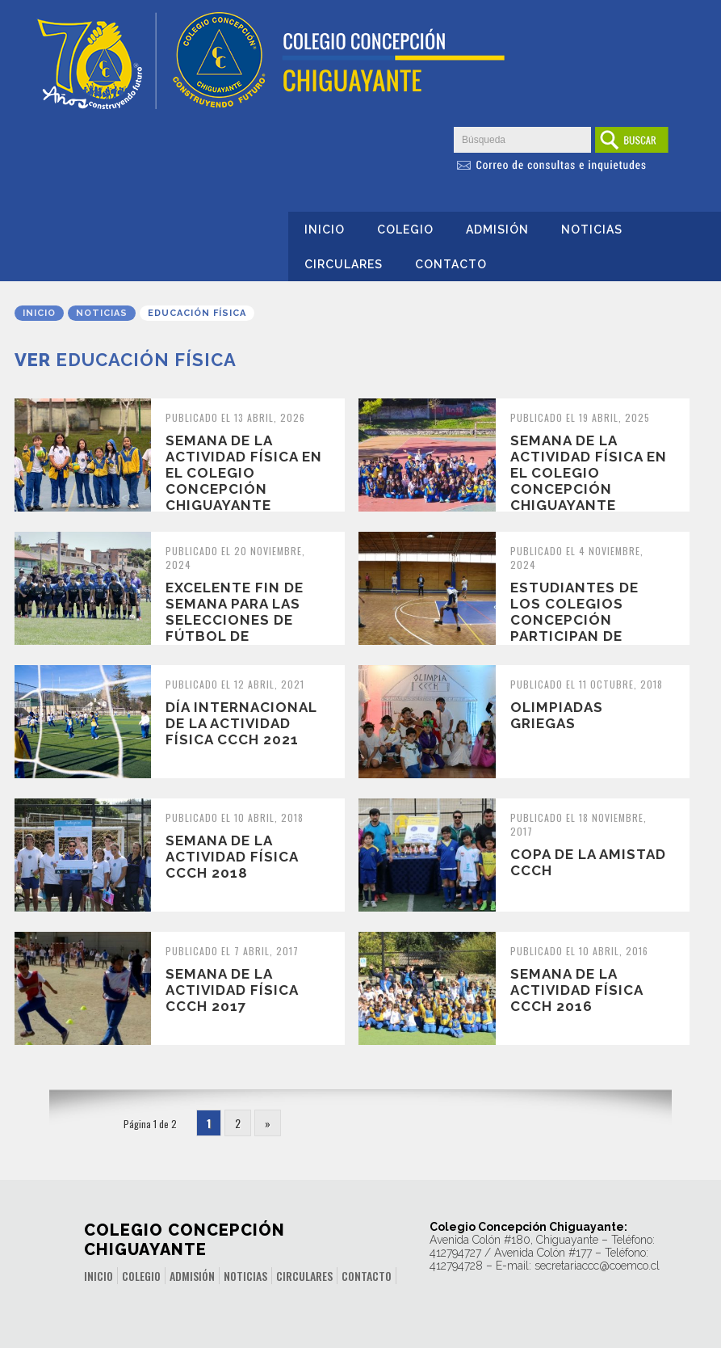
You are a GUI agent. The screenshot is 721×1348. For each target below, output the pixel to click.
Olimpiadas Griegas (556, 715)
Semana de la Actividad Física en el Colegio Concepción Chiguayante (244, 472)
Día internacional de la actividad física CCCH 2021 (241, 723)
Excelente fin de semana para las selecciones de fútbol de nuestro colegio (238, 619)
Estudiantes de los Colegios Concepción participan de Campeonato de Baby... (575, 627)
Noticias (591, 229)
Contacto (451, 264)
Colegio (405, 229)
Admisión (497, 229)
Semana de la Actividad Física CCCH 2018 (232, 856)
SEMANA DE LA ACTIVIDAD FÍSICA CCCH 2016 (576, 990)
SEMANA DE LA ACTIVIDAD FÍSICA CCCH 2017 (232, 990)
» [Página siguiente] (267, 1122)
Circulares (343, 264)
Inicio (324, 229)
